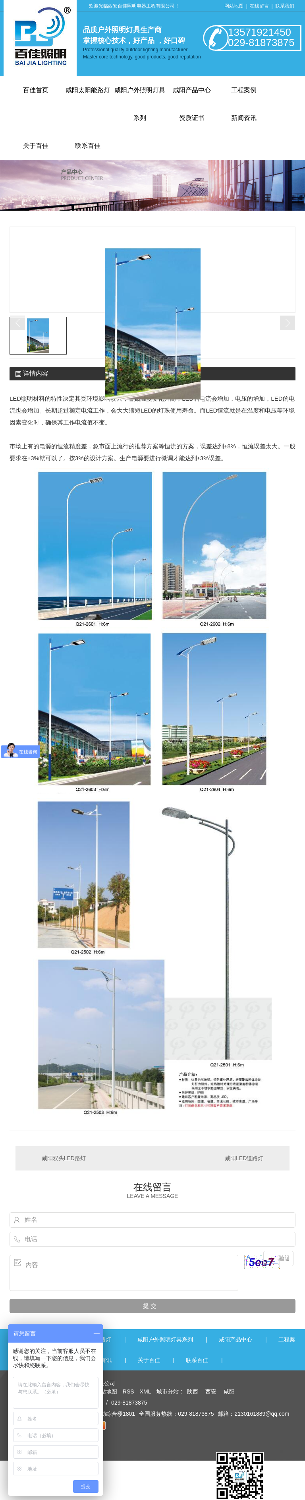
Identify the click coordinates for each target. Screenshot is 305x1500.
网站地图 (233, 6)
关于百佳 (149, 1360)
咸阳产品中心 (192, 90)
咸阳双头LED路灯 (64, 1158)
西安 (210, 1391)
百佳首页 (35, 90)
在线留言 (260, 6)
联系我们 (284, 6)
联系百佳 (197, 1360)
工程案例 (244, 90)
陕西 (192, 1391)
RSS (129, 1391)
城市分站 (167, 1391)
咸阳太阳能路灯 (88, 90)
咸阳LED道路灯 (244, 1158)
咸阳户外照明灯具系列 (165, 1339)
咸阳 (229, 1391)
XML (146, 1391)
